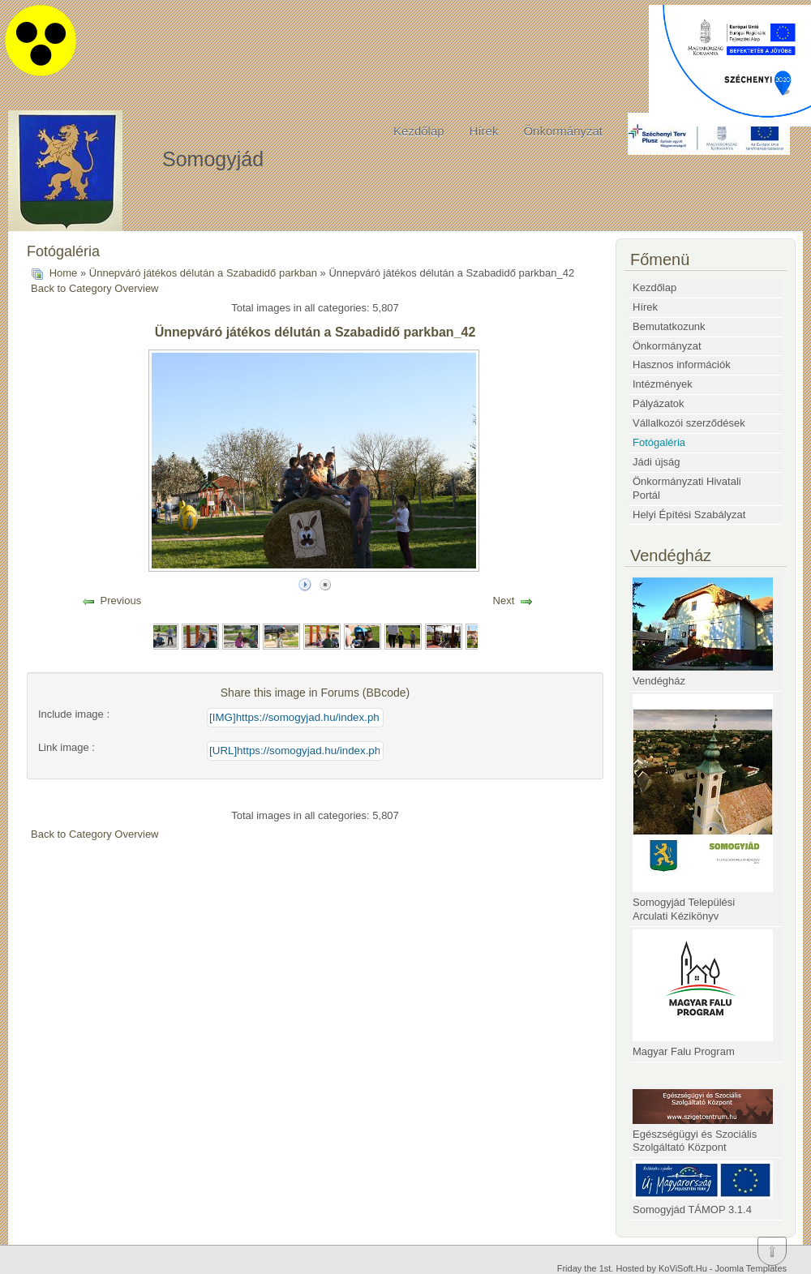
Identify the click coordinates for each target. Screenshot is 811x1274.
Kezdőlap (418, 131)
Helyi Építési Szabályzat (689, 514)
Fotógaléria (659, 442)
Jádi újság (656, 462)
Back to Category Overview (95, 288)
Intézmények (663, 384)
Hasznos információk (682, 364)
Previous (121, 600)
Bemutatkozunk (669, 326)
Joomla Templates (751, 1268)
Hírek (484, 131)
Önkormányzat (563, 131)
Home (63, 273)
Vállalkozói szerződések (689, 423)
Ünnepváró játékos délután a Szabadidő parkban (203, 273)
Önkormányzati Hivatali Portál (687, 488)
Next (504, 600)
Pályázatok (658, 403)
